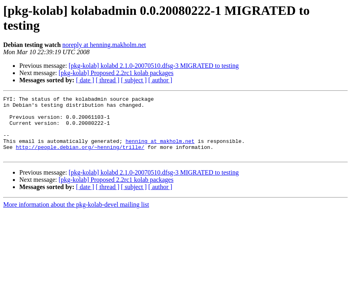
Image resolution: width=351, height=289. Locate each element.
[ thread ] (107, 80)
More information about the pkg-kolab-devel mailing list (76, 216)
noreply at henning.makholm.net (104, 44)
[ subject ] (134, 80)
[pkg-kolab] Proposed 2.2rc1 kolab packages (116, 72)
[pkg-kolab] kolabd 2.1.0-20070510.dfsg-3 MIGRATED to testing (154, 65)
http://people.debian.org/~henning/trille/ (80, 157)
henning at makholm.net (160, 150)
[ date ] (85, 80)
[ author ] (160, 80)
